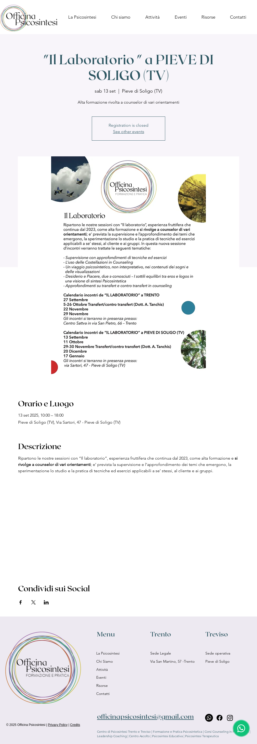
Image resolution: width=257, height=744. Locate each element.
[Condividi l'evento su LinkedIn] (46, 602)
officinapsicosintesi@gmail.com (145, 716)
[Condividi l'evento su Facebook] (20, 602)
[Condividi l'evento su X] (33, 602)
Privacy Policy (58, 725)
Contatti (103, 693)
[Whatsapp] (209, 718)
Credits (75, 725)
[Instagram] (230, 718)
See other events (128, 131)
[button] (184, 17)
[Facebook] (219, 718)
